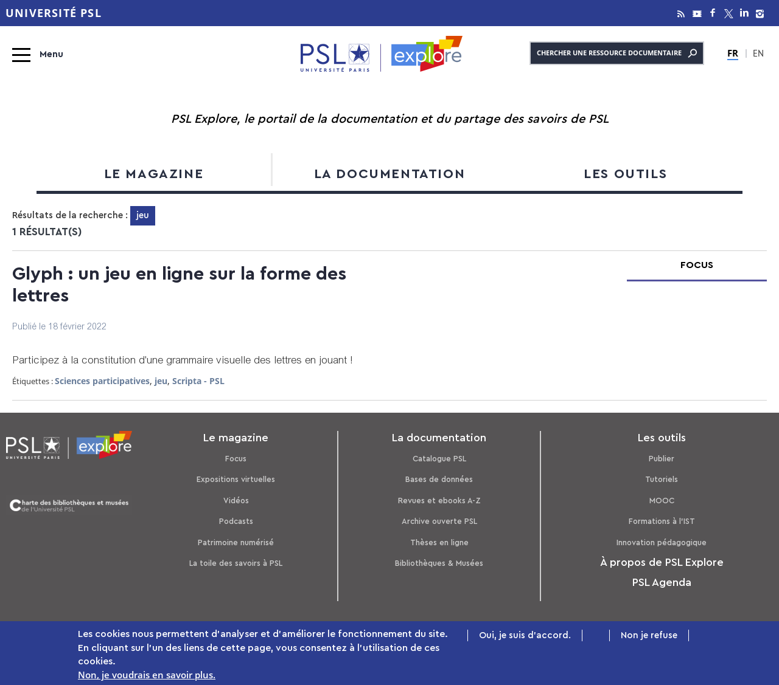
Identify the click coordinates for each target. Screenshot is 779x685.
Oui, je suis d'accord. (525, 636)
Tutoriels (661, 479)
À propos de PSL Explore (662, 562)
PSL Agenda (661, 582)
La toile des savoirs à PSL (235, 563)
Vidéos (236, 500)
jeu (161, 381)
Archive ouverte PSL (439, 521)
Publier (661, 459)
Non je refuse (649, 636)
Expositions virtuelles (236, 479)
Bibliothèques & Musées (439, 563)
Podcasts (236, 521)
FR (732, 53)
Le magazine (154, 174)
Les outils (625, 174)
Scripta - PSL (198, 381)
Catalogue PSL (439, 459)
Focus (235, 459)
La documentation (390, 174)
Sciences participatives (102, 381)
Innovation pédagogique (662, 542)
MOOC (661, 500)
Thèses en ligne (439, 542)
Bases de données (439, 479)
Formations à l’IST (662, 521)
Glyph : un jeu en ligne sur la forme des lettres (179, 285)
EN (758, 54)
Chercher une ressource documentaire (617, 53)
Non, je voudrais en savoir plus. (146, 676)
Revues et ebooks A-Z (439, 500)
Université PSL (53, 13)
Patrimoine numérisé (236, 542)
